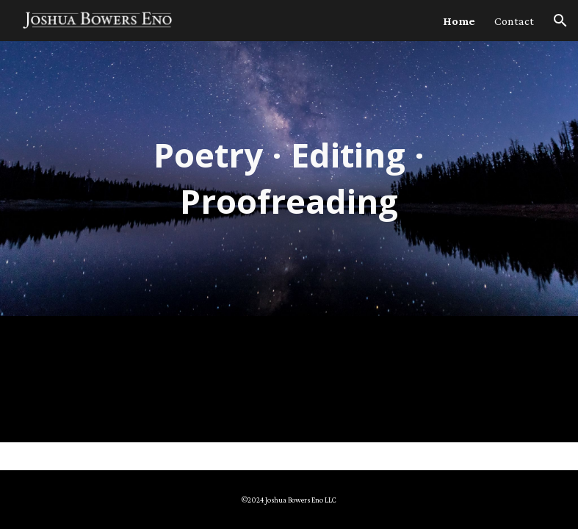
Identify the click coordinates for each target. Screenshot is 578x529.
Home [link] (459, 21)
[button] (560, 20)
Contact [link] (514, 21)
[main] (289, 178)
